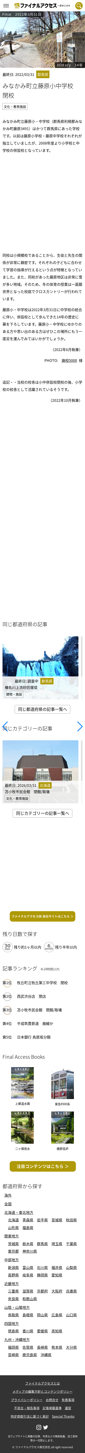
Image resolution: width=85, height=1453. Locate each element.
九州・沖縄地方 (17, 1339)
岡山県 (42, 1314)
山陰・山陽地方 (17, 1307)
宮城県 (56, 1220)
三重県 (13, 1291)
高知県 (56, 1331)
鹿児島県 (29, 1354)
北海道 (13, 1220)
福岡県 (13, 1347)
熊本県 (56, 1347)
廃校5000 (69, 360)
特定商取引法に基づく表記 (30, 1416)
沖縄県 (46, 1354)
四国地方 (11, 1323)
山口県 (71, 1314)
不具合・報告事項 (26, 1408)
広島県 (56, 1314)
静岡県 (42, 1275)
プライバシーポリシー (27, 1399)
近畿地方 (11, 1283)
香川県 (27, 1331)
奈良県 (13, 1298)
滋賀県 (27, 1291)
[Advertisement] (42, 202)
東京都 (13, 1251)
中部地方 (11, 1259)
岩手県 (42, 1220)
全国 (8, 1203)
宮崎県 (13, 1354)
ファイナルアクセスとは (42, 1383)
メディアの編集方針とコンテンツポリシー (42, 1391)
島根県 (27, 1314)
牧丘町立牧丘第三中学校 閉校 (42, 982)
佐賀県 (27, 1347)
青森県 (27, 1220)
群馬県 (42, 1243)
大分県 (71, 1347)
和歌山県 (29, 1298)
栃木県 (27, 1243)
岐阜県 (27, 1275)
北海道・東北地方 (18, 1212)
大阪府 (56, 1291)
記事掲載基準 (52, 1408)
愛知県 (56, 1275)
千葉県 (71, 1243)
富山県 (27, 1267)
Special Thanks (63, 1416)
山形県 (13, 1227)
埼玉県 (56, 1243)
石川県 (42, 1267)
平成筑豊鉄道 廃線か (35, 1023)
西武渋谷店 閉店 (31, 996)
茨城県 (13, 1243)
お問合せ (52, 1399)
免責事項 (68, 1399)
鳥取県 (13, 1314)
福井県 (56, 1267)
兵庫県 (71, 1291)
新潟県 (13, 1267)
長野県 (13, 1275)
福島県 (27, 1227)
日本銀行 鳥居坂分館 (34, 1037)
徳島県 (13, 1331)
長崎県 (42, 1347)
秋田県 (71, 1220)
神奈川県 (29, 1251)
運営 (68, 1408)
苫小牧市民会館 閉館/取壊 (39, 1009)
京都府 (42, 1291)
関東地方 (11, 1236)
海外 (8, 1195)
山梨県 (71, 1267)
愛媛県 (42, 1331)
